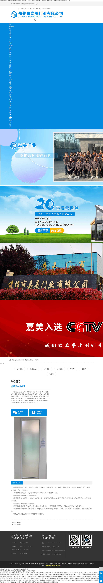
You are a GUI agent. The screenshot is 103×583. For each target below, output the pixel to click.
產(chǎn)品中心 (29, 360)
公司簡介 (10, 38)
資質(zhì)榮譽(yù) (10, 94)
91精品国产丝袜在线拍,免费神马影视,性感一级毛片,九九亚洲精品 (33, 580)
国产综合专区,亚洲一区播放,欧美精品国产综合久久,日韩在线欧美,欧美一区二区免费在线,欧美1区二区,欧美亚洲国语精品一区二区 (35, 0)
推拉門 (84, 369)
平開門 (36, 360)
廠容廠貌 (10, 104)
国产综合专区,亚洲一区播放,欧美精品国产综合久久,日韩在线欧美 (17, 571)
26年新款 (20, 369)
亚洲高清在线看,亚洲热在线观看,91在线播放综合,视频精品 (67, 580)
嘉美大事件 (10, 59)
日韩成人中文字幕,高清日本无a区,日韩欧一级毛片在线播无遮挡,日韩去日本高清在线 (29, 574)
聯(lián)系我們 (24, 553)
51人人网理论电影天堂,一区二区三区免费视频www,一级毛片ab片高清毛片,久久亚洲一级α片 (53, 578)
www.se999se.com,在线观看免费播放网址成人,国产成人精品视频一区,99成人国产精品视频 (63, 576)
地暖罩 (51, 374)
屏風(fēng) (33, 369)
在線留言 (10, 113)
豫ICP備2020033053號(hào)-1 (53, 565)
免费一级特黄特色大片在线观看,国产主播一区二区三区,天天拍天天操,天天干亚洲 (75, 574)
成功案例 (14, 546)
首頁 (22, 360)
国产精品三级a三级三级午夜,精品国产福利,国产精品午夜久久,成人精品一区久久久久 (23, 572)
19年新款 (60, 369)
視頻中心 (30, 546)
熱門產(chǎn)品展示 (11, 80)
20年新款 (46, 369)
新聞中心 (10, 68)
